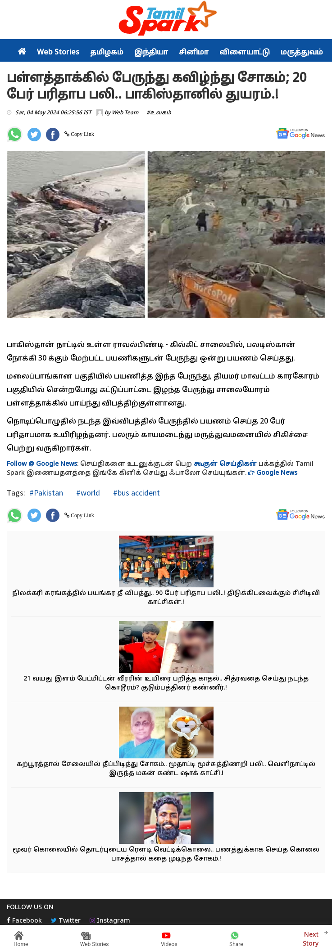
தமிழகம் (106, 52)
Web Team (125, 113)
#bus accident (135, 492)
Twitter (66, 921)
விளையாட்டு (244, 52)
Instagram (110, 921)
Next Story (310, 938)
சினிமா (194, 52)
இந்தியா (151, 52)
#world (87, 492)
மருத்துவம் (302, 52)
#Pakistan (46, 492)
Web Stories (58, 52)
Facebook (24, 921)
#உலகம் (158, 113)
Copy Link (81, 134)
